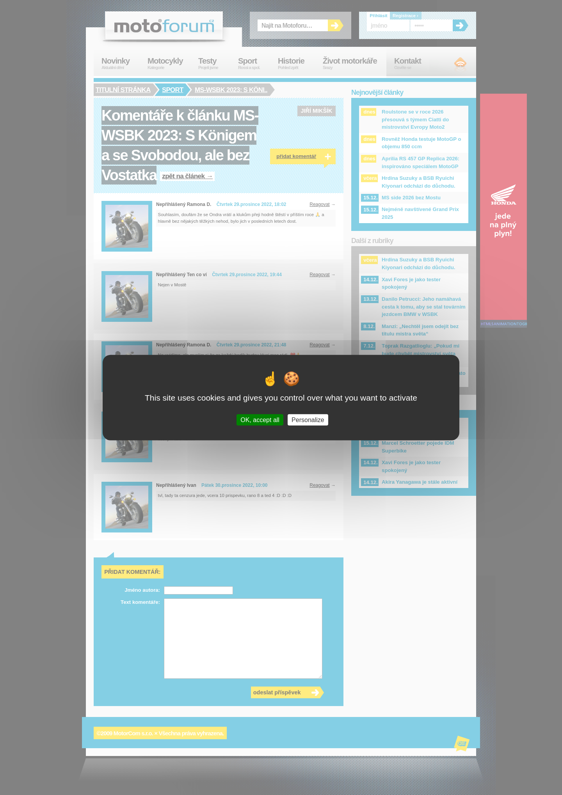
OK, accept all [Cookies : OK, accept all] (259, 419)
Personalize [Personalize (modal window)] (308, 419)
